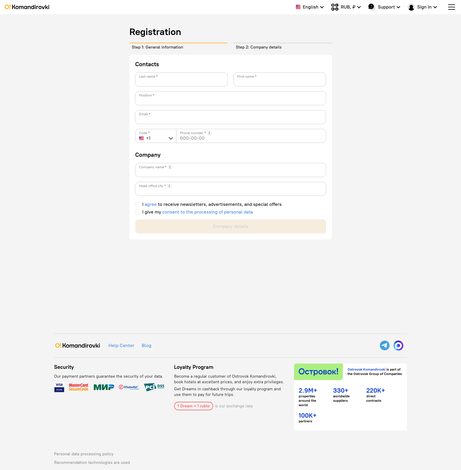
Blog (146, 345)
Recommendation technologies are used (92, 462)
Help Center (121, 345)
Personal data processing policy (83, 453)
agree (151, 204)
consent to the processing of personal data (207, 212)
